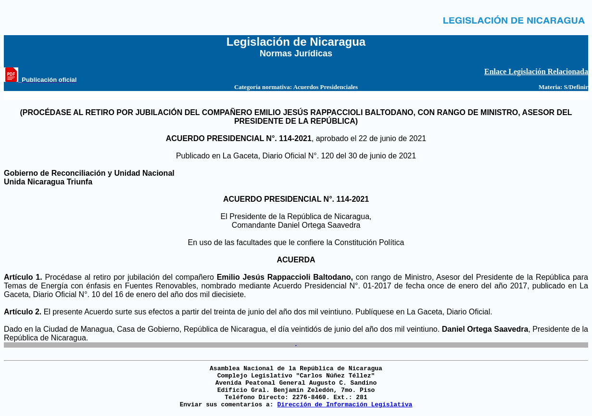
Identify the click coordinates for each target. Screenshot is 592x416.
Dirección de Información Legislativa (344, 404)
